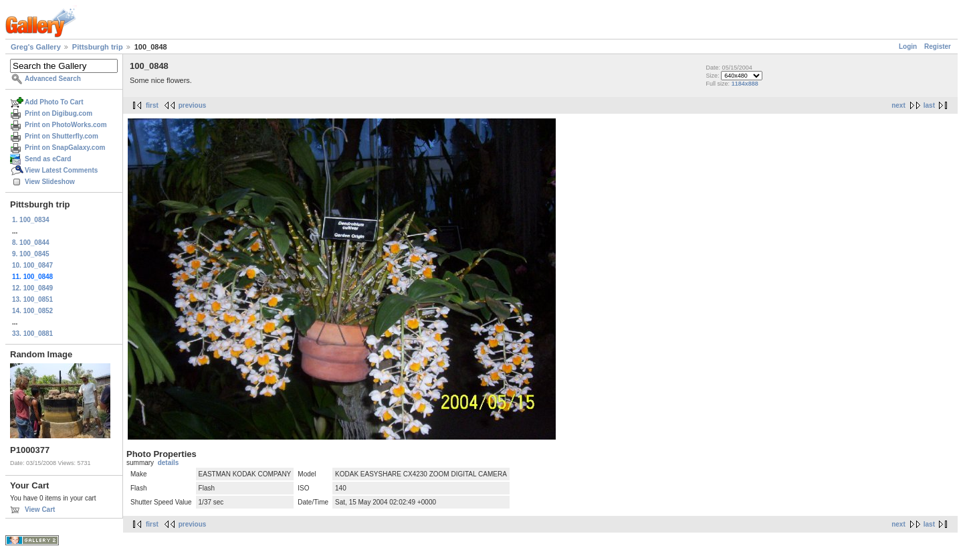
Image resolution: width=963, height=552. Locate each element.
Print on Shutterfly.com (61, 136)
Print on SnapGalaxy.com (65, 147)
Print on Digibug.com (58, 113)
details (168, 462)
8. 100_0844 (30, 242)
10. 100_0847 (32, 265)
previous (193, 105)
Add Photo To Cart (54, 102)
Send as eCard (48, 159)
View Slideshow (50, 181)
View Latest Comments (61, 170)
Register (937, 46)
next (898, 105)
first (152, 105)
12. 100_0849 (32, 288)
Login (908, 46)
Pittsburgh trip (97, 47)
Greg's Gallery (36, 47)
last (929, 105)
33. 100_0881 (32, 333)
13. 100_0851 (32, 299)
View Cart (40, 509)
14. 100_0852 (32, 310)
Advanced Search (53, 78)
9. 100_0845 (30, 254)
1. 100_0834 (30, 219)
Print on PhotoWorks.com (66, 124)
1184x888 (745, 83)
